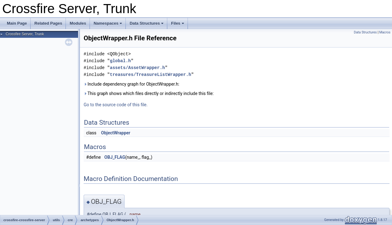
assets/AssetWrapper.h (137, 68)
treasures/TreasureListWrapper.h (150, 75)
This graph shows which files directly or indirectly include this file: (149, 93)
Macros (384, 32)
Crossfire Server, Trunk (25, 34)
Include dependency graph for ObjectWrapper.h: (131, 84)
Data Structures (147, 23)
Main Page (17, 23)
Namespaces (108, 23)
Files (177, 23)
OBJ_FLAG (114, 157)
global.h (120, 61)
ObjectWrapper (115, 132)
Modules (78, 23)
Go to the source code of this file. (116, 104)
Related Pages (48, 23)
